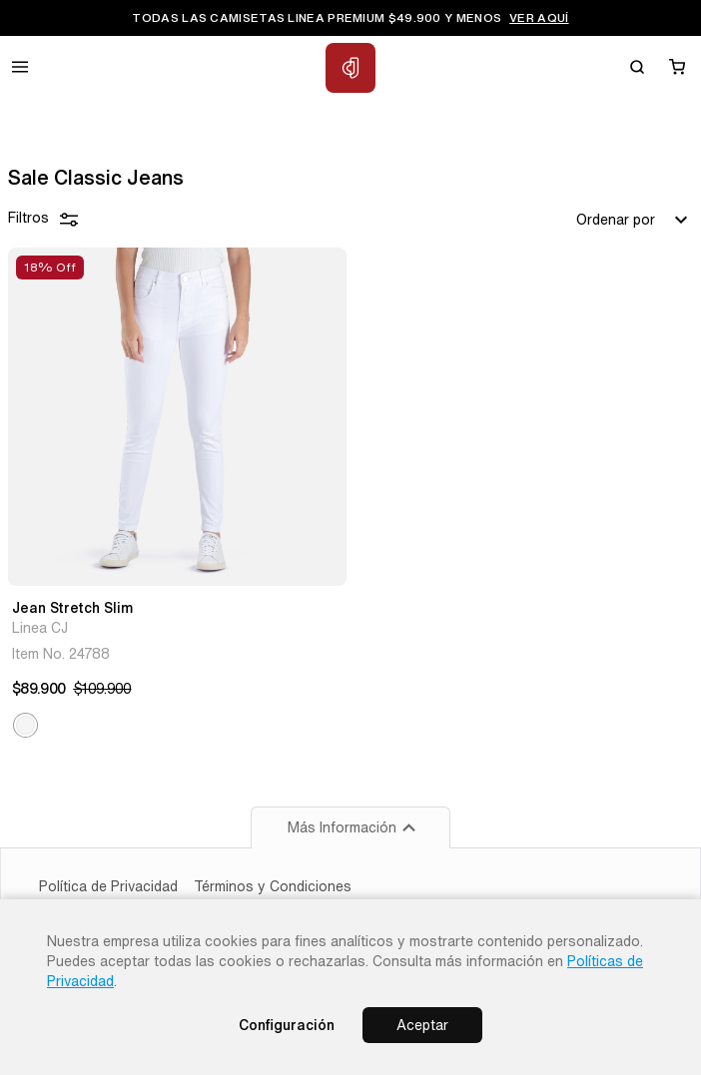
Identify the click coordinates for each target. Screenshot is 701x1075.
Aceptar (422, 1025)
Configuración (287, 1025)
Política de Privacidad (108, 886)
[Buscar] (637, 67)
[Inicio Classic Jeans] (350, 68)
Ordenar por (634, 220)
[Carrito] (677, 67)
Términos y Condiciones (272, 886)
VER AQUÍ (538, 17)
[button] (25, 725)
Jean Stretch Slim (72, 608)
